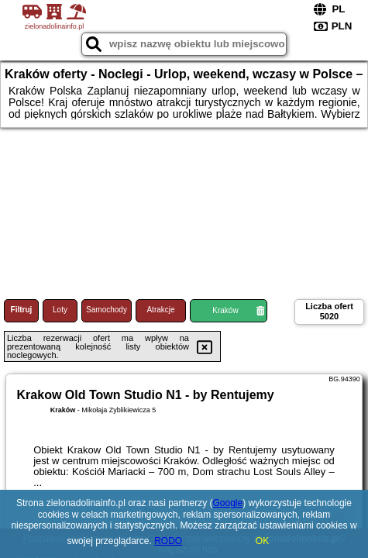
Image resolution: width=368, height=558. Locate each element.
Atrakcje (160, 309)
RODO (168, 541)
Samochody (106, 309)
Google (228, 503)
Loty (60, 309)
